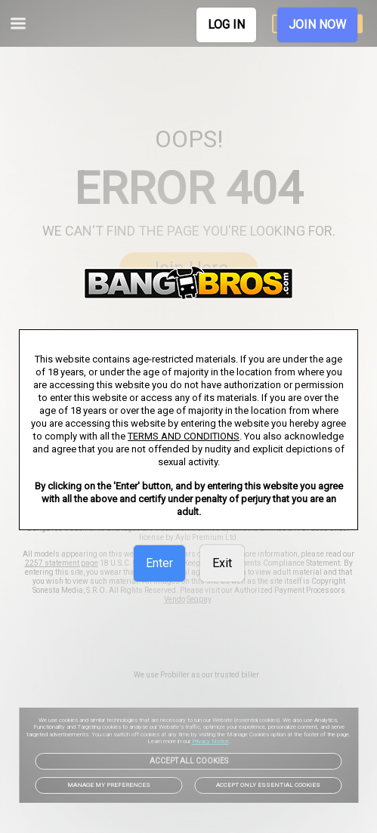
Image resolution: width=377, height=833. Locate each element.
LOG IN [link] (226, 24)
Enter (159, 563)
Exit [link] (222, 563)
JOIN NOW (317, 24)
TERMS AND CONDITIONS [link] (183, 436)
